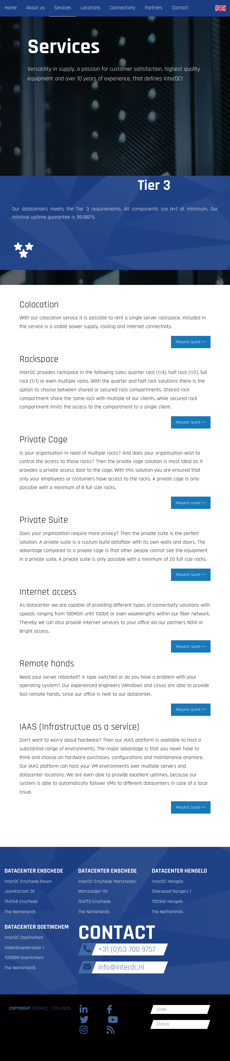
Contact (180, 7)
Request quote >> (191, 342)
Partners (153, 7)
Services (62, 7)
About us (35, 7)
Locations (90, 7)
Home (10, 7)
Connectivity (122, 7)
